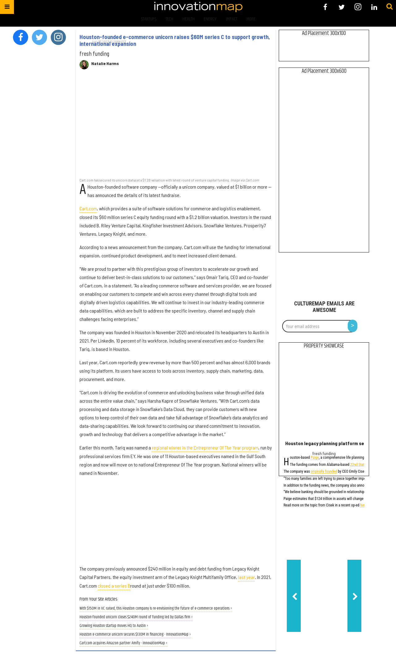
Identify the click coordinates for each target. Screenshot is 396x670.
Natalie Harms (105, 63)
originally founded (324, 472)
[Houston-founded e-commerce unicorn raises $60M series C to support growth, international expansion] (176, 127)
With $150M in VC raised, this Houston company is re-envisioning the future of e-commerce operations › (156, 608)
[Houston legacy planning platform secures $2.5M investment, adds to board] (324, 396)
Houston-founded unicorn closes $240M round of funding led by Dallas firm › (136, 617)
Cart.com (88, 208)
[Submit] (389, 6)
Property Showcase (324, 346)
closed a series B (114, 586)
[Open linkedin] (374, 7)
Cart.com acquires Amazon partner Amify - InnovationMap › (123, 643)
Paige (315, 458)
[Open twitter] (341, 7)
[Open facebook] (325, 7)
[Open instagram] (358, 7)
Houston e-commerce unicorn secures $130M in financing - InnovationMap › (135, 634)
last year (246, 577)
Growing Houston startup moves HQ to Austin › (114, 626)
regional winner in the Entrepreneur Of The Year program (205, 447)
